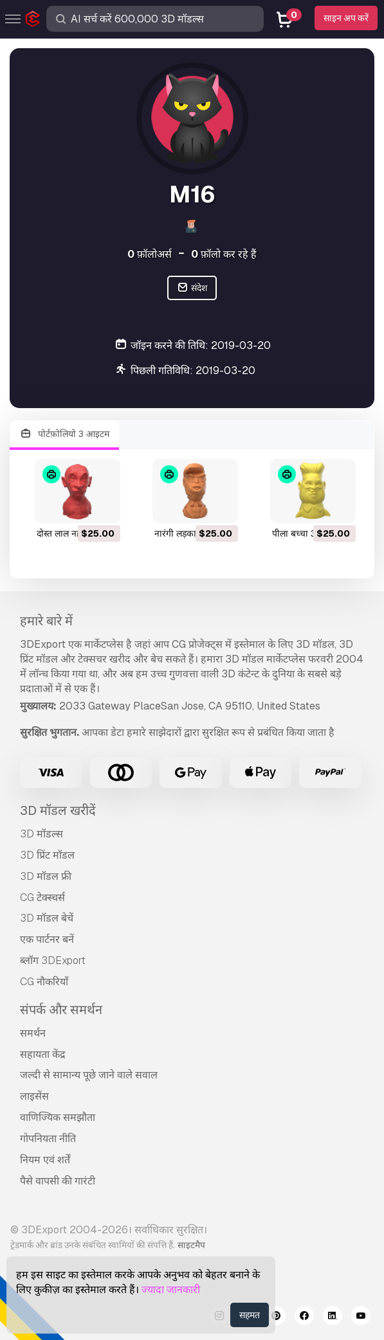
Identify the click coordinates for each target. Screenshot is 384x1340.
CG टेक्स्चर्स (42, 897)
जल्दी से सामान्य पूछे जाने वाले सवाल (89, 1075)
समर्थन (33, 1033)
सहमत (249, 1315)
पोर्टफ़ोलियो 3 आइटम (64, 434)
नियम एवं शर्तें (45, 1159)
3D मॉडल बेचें (46, 918)
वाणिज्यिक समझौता (57, 1117)
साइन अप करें (346, 18)
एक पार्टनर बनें (47, 939)
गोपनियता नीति (48, 1138)
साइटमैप (191, 1245)
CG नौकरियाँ (44, 981)
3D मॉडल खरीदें (58, 810)
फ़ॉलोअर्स (149, 254)
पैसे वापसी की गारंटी (57, 1181)
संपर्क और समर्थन (61, 1009)
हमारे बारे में (46, 620)
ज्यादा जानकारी (171, 1289)
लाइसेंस (34, 1096)
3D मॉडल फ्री (45, 876)
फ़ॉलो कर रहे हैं (224, 254)
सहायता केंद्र (43, 1054)
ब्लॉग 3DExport (53, 960)
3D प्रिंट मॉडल (47, 855)
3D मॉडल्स (41, 834)
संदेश (192, 288)
